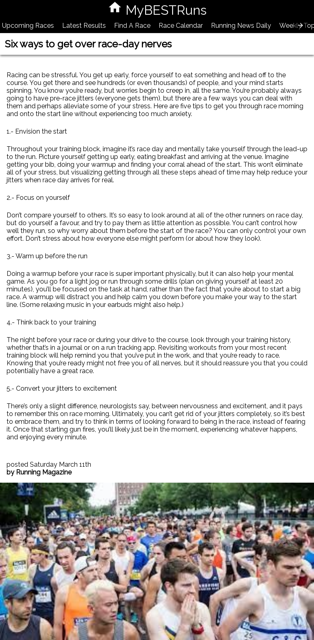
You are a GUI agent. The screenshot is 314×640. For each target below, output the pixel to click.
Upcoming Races (28, 25)
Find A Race (132, 25)
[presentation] (300, 25)
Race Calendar (181, 25)
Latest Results (84, 25)
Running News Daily (241, 25)
